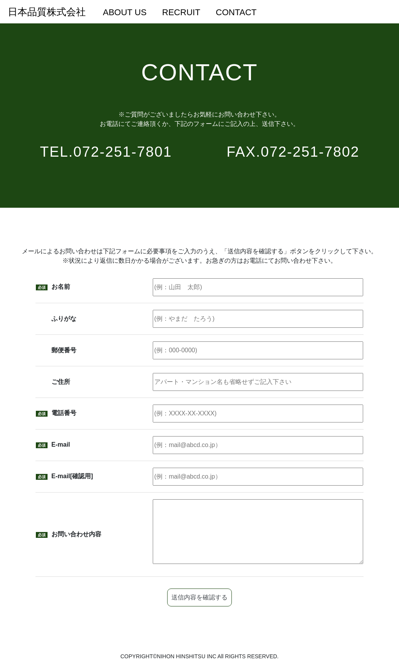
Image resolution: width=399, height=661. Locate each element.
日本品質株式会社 (47, 11)
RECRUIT (181, 12)
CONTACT (236, 12)
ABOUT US (125, 12)
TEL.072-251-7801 (106, 152)
